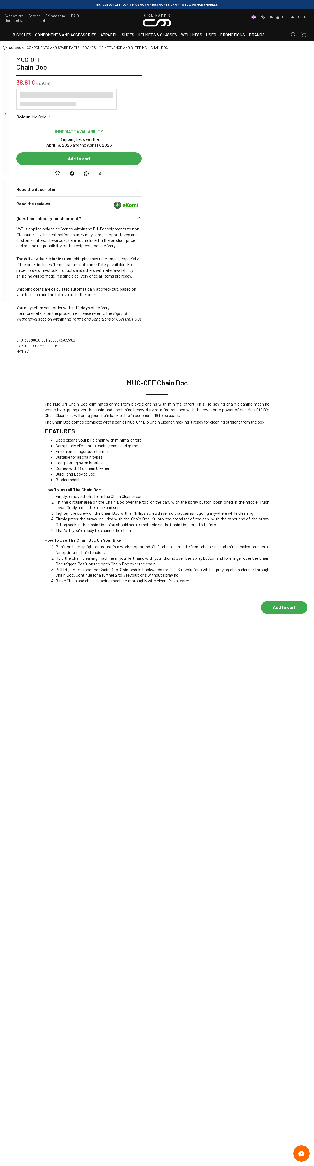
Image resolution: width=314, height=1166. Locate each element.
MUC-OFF (191, 59)
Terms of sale (15, 20)
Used (211, 34)
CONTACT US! (291, 318)
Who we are (14, 16)
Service (34, 16)
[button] (241, 220)
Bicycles (22, 34)
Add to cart (241, 158)
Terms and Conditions (253, 318)
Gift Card (38, 20)
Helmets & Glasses (157, 34)
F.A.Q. (75, 16)
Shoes (128, 34)
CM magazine (55, 16)
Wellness (191, 34)
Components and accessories (65, 34)
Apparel (109, 34)
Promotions (232, 34)
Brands (257, 34)
